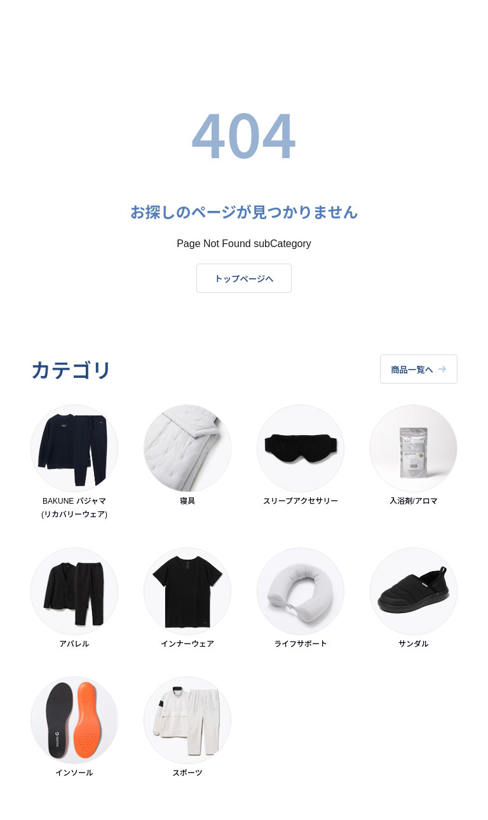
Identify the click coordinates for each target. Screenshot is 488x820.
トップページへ (244, 278)
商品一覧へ (418, 369)
